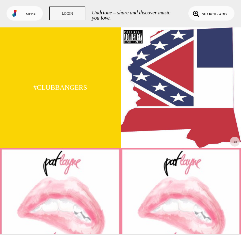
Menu (31, 14)
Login (67, 13)
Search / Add (209, 13)
